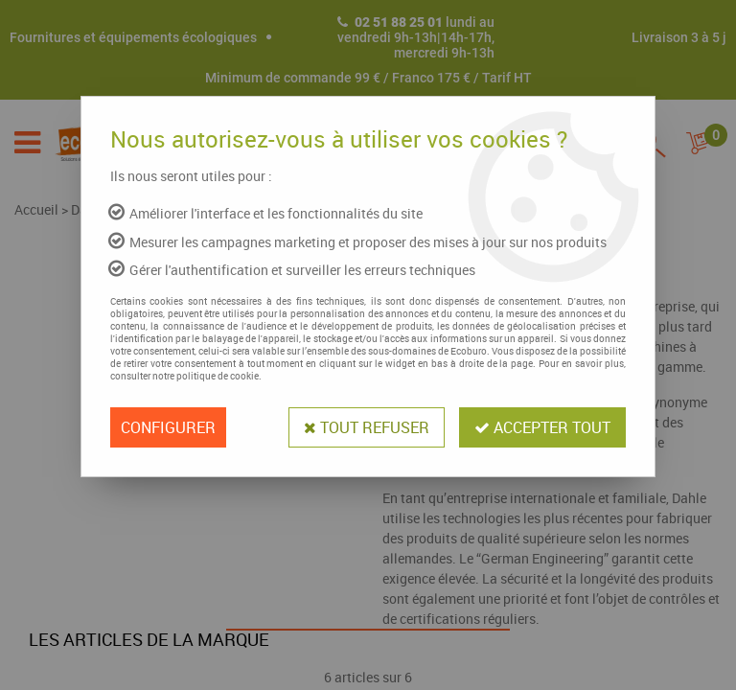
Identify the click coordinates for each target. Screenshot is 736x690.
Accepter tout (542, 427)
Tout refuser (366, 427)
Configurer (168, 427)
